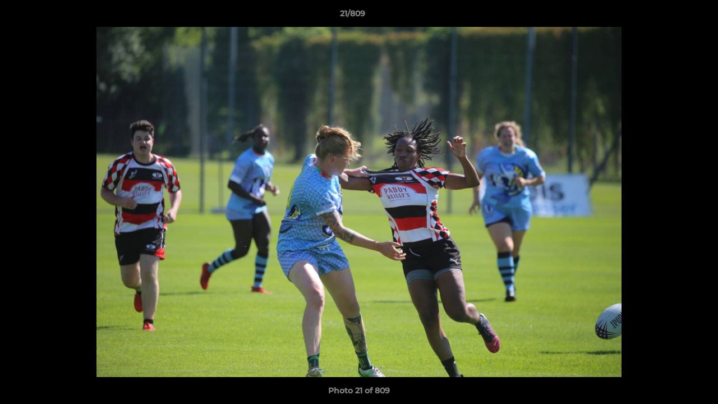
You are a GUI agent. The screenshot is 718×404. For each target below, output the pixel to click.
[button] (671, 16)
